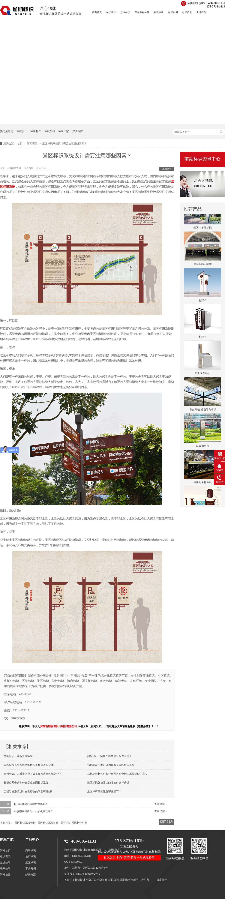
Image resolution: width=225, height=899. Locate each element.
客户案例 (30, 868)
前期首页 (97, 12)
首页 (20, 143)
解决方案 (30, 874)
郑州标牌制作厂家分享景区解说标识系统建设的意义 (117, 773)
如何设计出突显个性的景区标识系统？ (109, 756)
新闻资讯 (32, 143)
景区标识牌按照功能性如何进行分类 (108, 782)
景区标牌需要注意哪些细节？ (104, 791)
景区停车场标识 (202, 228)
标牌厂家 (63, 131)
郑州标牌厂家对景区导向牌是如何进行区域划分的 (33, 773)
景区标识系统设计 (25, 822)
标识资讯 (187, 12)
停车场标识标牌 (202, 265)
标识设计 (111, 12)
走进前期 (201, 12)
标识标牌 (159, 12)
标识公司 (49, 131)
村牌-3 (202, 301)
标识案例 (173, 12)
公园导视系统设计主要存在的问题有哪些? (28, 791)
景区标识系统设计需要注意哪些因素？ (64, 143)
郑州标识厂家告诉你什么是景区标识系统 (110, 765)
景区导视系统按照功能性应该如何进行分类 (29, 765)
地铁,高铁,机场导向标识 (202, 410)
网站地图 (5, 874)
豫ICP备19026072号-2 (88, 873)
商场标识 (30, 850)
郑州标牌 (77, 131)
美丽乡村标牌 (142, 12)
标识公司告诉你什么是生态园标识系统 (26, 782)
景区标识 (125, 12)
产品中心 (32, 839)
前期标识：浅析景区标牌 (18, 756)
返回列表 (166, 168)
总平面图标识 (202, 374)
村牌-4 (202, 338)
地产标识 (30, 856)
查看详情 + (160, 804)
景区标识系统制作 (48, 822)
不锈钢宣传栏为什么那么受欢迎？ (33, 811)
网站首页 (5, 850)
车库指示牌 (202, 447)
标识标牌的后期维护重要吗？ (31, 804)
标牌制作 (35, 131)
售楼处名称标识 (202, 483)
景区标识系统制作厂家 (74, 822)
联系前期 (5, 868)
